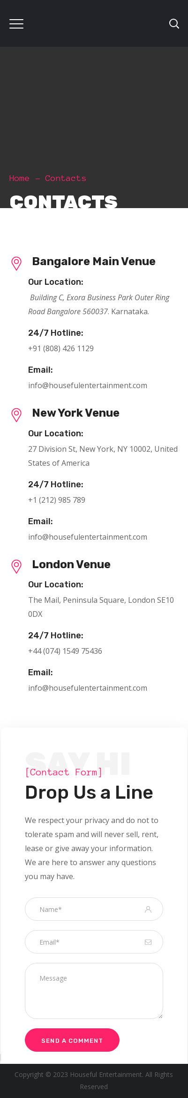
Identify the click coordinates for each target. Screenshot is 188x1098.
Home (19, 178)
